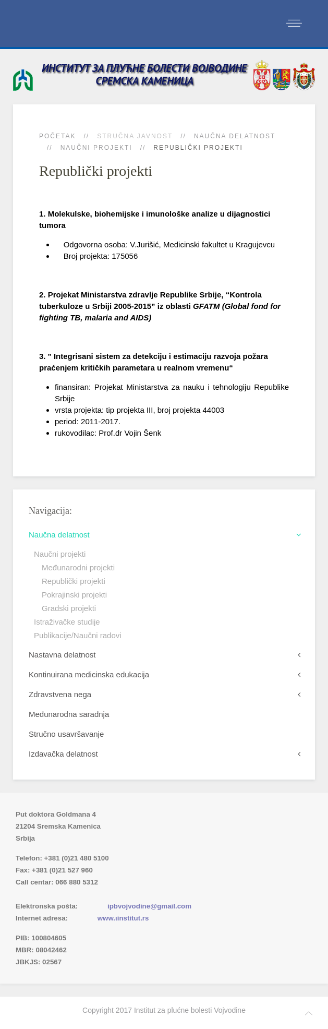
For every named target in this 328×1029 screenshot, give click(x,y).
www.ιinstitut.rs (123, 918)
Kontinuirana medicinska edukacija (89, 674)
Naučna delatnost (234, 136)
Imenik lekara (65, 894)
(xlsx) (126, 894)
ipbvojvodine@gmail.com (149, 906)
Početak (57, 136)
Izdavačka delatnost (63, 753)
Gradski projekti (69, 608)
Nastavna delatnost (62, 654)
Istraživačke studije (67, 621)
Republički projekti (73, 581)
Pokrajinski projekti (74, 594)
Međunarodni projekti (78, 567)
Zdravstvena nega (60, 694)
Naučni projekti (96, 147)
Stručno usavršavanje (66, 733)
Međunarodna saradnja (69, 714)
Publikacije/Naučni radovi (78, 635)
